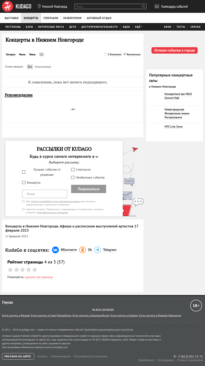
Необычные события (90, 177)
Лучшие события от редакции (47, 172)
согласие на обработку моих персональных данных (56, 201)
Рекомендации (19, 95)
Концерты (33, 182)
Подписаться (88, 188)
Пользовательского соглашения (52, 212)
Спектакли (83, 169)
